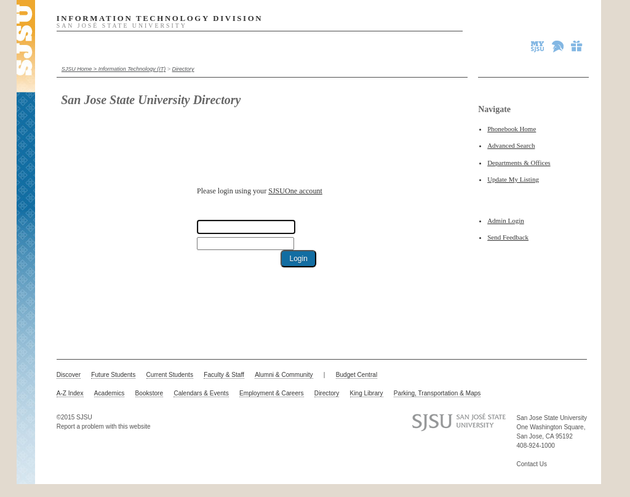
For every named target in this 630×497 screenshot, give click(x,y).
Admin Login (505, 220)
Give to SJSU (577, 46)
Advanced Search (511, 145)
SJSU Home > (80, 69)
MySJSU (538, 46)
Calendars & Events (200, 393)
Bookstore (149, 393)
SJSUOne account (295, 191)
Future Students (113, 374)
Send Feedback (507, 237)
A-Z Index (70, 393)
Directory (183, 69)
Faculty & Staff (224, 374)
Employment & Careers (271, 393)
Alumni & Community (284, 374)
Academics (109, 393)
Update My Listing (513, 179)
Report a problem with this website (104, 426)
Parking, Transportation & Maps (437, 393)
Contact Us (532, 464)
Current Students (169, 374)
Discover (69, 374)
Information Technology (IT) (132, 69)
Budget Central (356, 374)
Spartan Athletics (558, 46)
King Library (366, 393)
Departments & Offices (518, 162)
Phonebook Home (511, 128)
